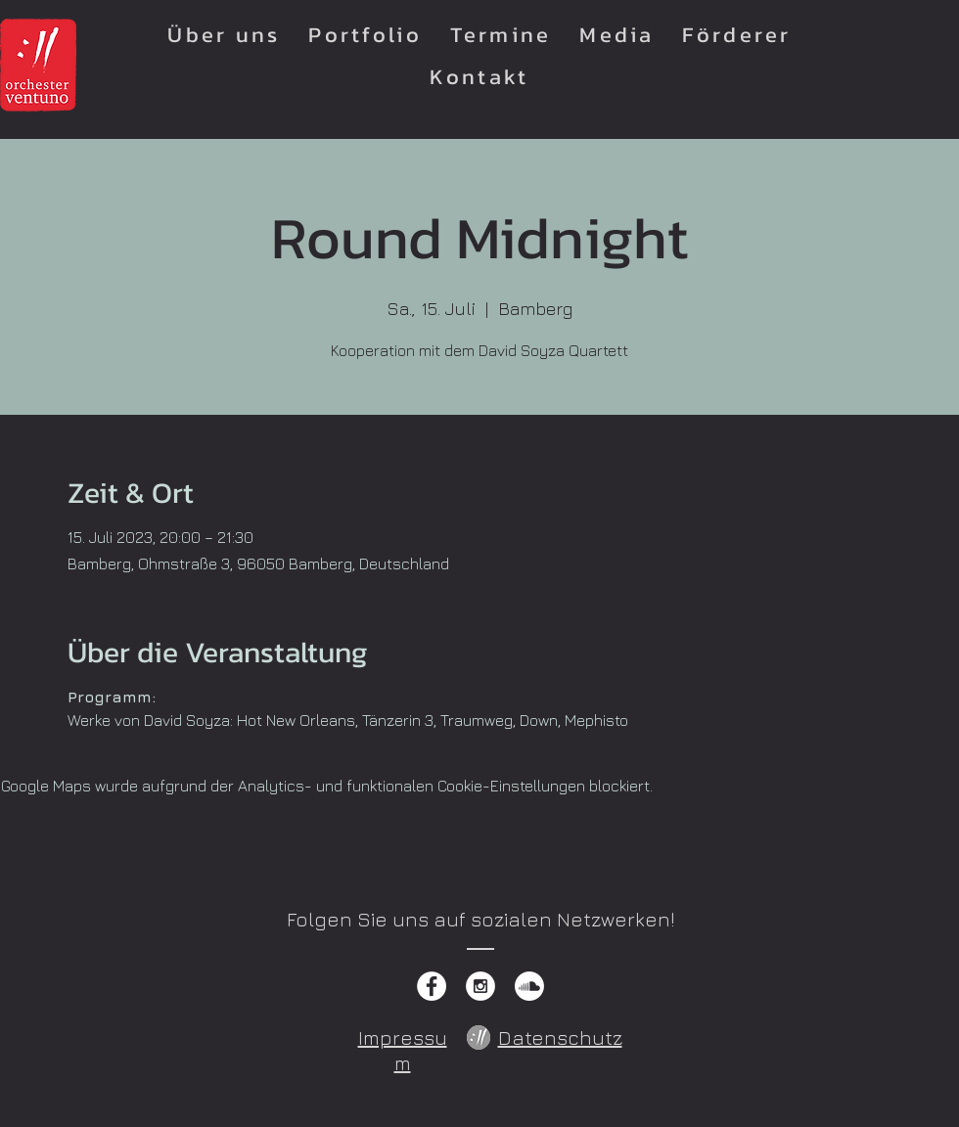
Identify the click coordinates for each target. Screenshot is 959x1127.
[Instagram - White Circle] (480, 986)
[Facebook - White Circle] (431, 986)
